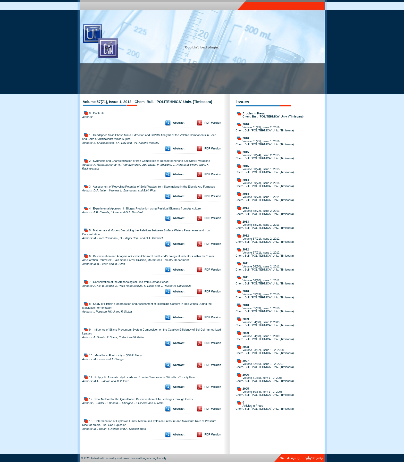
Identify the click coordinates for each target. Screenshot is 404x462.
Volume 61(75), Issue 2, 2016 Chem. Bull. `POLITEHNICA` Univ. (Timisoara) (264, 129)
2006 (245, 374)
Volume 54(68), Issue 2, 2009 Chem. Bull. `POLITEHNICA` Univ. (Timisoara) (264, 324)
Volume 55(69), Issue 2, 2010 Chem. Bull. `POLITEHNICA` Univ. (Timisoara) (264, 296)
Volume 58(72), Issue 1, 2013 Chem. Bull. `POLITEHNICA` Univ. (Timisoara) (264, 226)
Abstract (178, 122)
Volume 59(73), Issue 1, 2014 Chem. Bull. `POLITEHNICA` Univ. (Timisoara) (264, 198)
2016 (245, 124)
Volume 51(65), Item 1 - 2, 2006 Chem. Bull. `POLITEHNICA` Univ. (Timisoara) (264, 379)
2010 (245, 291)
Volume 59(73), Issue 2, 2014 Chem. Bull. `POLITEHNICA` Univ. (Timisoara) (264, 184)
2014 (245, 179)
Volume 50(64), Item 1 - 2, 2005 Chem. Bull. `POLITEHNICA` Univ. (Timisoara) (264, 393)
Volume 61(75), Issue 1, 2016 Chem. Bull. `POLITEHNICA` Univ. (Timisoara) (264, 143)
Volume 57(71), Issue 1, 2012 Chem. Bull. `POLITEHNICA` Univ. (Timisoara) (264, 254)
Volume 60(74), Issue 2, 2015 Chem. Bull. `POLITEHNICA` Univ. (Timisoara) (264, 157)
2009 (245, 319)
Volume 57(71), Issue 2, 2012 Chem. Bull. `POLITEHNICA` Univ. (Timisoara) (264, 240)
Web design (288, 458)
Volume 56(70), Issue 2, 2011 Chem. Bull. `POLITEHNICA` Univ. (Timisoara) (264, 268)
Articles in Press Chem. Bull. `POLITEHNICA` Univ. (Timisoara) (273, 115)
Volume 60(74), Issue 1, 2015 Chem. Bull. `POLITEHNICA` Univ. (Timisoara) (264, 170)
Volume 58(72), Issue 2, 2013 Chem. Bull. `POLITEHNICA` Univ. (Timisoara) (264, 212)
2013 (245, 207)
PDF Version (213, 122)
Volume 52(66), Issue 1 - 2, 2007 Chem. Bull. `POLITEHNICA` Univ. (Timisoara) (264, 365)
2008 (245, 346)
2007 (245, 360)
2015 (245, 152)
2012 (245, 235)
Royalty (318, 458)
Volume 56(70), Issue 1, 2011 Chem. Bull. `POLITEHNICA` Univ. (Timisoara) (264, 282)
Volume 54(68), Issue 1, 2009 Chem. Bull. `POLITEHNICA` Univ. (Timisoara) (264, 337)
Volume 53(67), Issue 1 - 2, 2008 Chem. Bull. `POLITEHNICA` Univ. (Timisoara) (264, 351)
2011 (245, 263)
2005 (245, 388)
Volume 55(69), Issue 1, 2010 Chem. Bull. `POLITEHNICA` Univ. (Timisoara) (264, 310)
